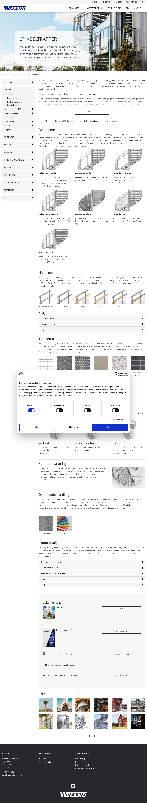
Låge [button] (43, 577)
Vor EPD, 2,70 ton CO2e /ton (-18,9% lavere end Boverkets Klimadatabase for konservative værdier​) (79, 119)
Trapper (22, 74)
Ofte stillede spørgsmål (84, 766)
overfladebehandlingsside (115, 506)
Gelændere (9, 137)
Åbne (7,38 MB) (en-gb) (121, 652)
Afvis (37, 427)
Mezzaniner (9, 152)
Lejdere (8, 130)
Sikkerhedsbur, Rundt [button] (49, 566)
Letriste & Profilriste (14, 160)
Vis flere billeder (92, 734)
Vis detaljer (118, 419)
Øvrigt (7, 198)
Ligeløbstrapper (11, 113)
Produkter (74, 8)
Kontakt (137, 8)
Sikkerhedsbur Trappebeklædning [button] (55, 571)
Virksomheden (92, 2)
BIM (127, 8)
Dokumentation (115, 8)
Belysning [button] (45, 328)
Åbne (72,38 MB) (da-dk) (121, 629)
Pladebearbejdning (93, 8)
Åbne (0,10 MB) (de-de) (122, 674)
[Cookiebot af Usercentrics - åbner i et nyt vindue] (117, 374)
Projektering (131, 2)
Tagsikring (9, 190)
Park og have (10, 175)
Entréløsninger (11, 183)
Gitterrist (9, 82)
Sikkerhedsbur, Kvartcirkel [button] (51, 560)
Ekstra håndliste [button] (47, 316)
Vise (121, 606)
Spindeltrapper (11, 94)
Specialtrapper (11, 117)
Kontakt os (77, 347)
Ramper (7, 145)
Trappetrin (9, 121)
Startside (5, 74)
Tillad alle (110, 427)
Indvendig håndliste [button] (49, 322)
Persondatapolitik (82, 763)
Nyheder (118, 2)
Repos (8, 126)
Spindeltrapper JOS (13, 109)
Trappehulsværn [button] (47, 582)
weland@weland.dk (15, 773)
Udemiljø (8, 167)
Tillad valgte (73, 427)
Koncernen (106, 2)
